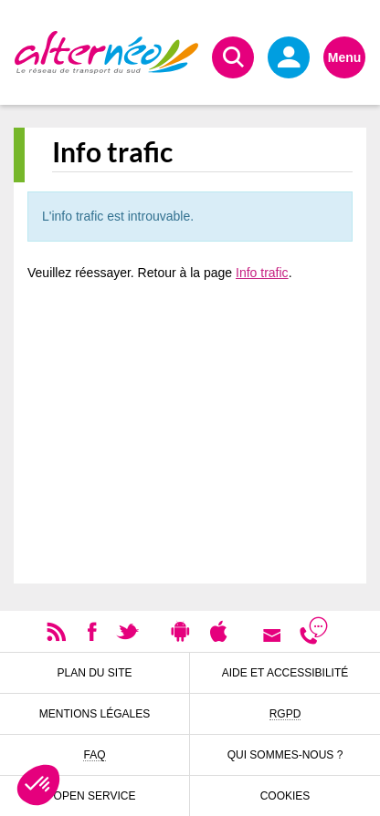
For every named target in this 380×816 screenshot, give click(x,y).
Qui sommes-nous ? (285, 755)
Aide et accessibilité (285, 672)
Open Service (95, 796)
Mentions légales (94, 714)
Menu (345, 57)
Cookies (285, 796)
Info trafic (262, 272)
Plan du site (94, 672)
